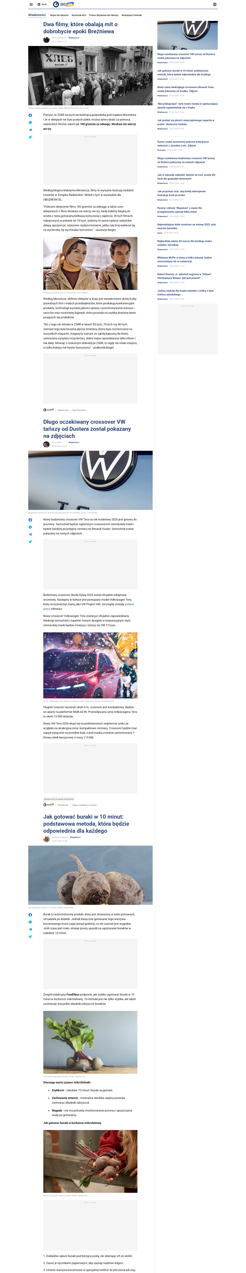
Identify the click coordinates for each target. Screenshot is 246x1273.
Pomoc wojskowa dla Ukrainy (103, 15)
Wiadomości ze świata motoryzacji (59, 799)
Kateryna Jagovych (60, 837)
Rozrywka (161, 150)
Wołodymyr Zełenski (132, 15)
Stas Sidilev (57, 442)
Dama (159, 233)
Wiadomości (74, 38)
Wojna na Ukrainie (59, 15)
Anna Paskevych (59, 38)
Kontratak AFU (79, 15)
